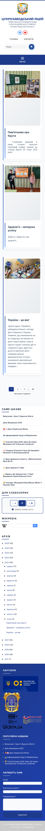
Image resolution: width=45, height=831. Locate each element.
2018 (7, 654)
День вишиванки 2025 (12, 423)
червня (10, 595)
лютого (10, 614)
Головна (14, 39)
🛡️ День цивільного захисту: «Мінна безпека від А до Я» (22, 460)
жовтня (10, 576)
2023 (7, 557)
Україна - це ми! (18, 320)
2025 (7, 548)
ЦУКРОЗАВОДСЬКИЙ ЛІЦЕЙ (22, 19)
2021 (7, 640)
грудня (10, 566)
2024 (7, 553)
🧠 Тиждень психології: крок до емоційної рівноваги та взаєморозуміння (21, 451)
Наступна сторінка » (22, 394)
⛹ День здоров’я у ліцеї (13, 468)
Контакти (28, 39)
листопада (11, 571)
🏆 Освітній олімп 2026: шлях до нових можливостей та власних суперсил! (20, 443)
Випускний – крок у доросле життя (18, 416)
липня (9, 590)
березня (10, 609)
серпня (10, 585)
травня (10, 600)
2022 (7, 562)
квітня (10, 605)
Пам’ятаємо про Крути (16, 623)
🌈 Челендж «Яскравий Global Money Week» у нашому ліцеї (22, 484)
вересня (11, 581)
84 (33, 389)
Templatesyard (28, 827)
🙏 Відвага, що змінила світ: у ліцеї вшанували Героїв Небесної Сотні (18, 475)
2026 (7, 543)
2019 (7, 649)
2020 (7, 645)
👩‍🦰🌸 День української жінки (15, 429)
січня (9, 619)
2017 (7, 659)
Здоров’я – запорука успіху (18, 627)
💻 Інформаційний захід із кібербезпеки (20, 435)
